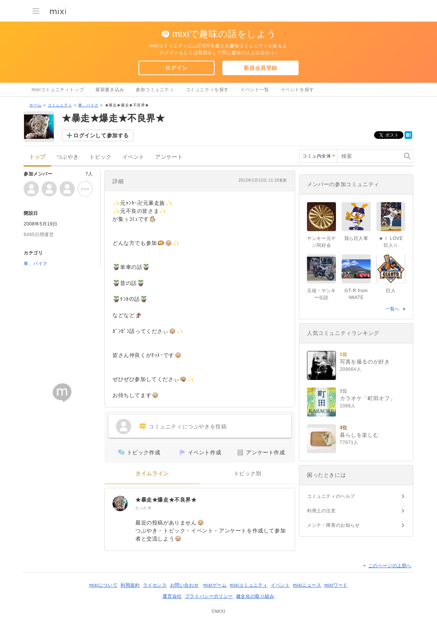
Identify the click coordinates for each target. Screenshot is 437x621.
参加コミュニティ (155, 89)
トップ (37, 157)
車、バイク (88, 105)
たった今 (143, 508)
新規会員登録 (260, 68)
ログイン (176, 68)
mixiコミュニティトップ (58, 89)
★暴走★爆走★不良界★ (166, 500)
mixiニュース (307, 585)
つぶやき (67, 157)
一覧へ (392, 309)
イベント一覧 (254, 89)
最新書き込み (109, 89)
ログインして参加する (101, 135)
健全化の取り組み (255, 596)
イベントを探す (297, 89)
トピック (100, 157)
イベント (133, 157)
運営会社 (172, 596)
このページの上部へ (389, 565)
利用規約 (130, 585)
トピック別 (248, 473)
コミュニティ (60, 105)
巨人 (390, 290)
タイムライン (152, 473)
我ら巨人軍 (356, 238)
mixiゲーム (215, 585)
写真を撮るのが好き (365, 362)
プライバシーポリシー (209, 596)
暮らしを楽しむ (359, 435)
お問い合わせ (184, 585)
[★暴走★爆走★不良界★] (120, 503)
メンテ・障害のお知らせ (333, 525)
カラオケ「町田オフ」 (367, 398)
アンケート (169, 157)
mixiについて (103, 585)
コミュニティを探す (207, 89)
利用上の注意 (321, 510)
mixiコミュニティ (249, 585)
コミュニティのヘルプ (331, 496)
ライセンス (155, 585)
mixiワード (336, 585)
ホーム (35, 105)
